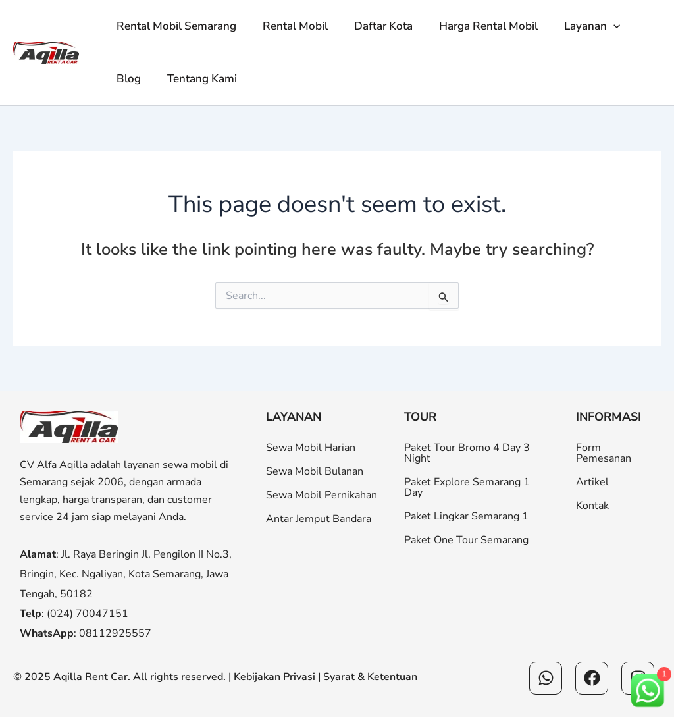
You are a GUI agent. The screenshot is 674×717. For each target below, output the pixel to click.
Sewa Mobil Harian (310, 447)
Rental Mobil (289, 26)
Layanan (574, 26)
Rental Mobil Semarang (174, 26)
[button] (595, 26)
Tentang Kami (196, 78)
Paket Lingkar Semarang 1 (466, 516)
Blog (127, 78)
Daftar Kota (373, 26)
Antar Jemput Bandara (318, 519)
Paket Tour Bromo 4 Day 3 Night (467, 452)
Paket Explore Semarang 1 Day (467, 487)
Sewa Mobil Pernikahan (321, 495)
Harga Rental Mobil (474, 26)
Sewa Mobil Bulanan (314, 471)
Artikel (592, 482)
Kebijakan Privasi (274, 677)
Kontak (592, 505)
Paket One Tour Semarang (466, 540)
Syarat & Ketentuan (370, 677)
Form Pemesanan (603, 452)
